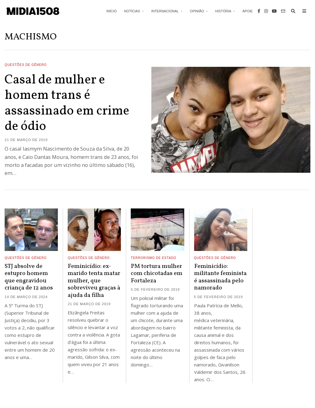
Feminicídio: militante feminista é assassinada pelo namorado (220, 277)
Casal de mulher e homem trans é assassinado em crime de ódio (67, 103)
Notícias (132, 11)
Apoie (247, 11)
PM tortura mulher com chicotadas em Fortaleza (156, 273)
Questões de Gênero (25, 65)
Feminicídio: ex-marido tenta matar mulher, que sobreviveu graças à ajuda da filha (94, 281)
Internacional (165, 11)
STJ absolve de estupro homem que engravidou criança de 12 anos (29, 277)
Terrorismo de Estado (153, 258)
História (223, 11)
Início (111, 11)
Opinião (197, 11)
